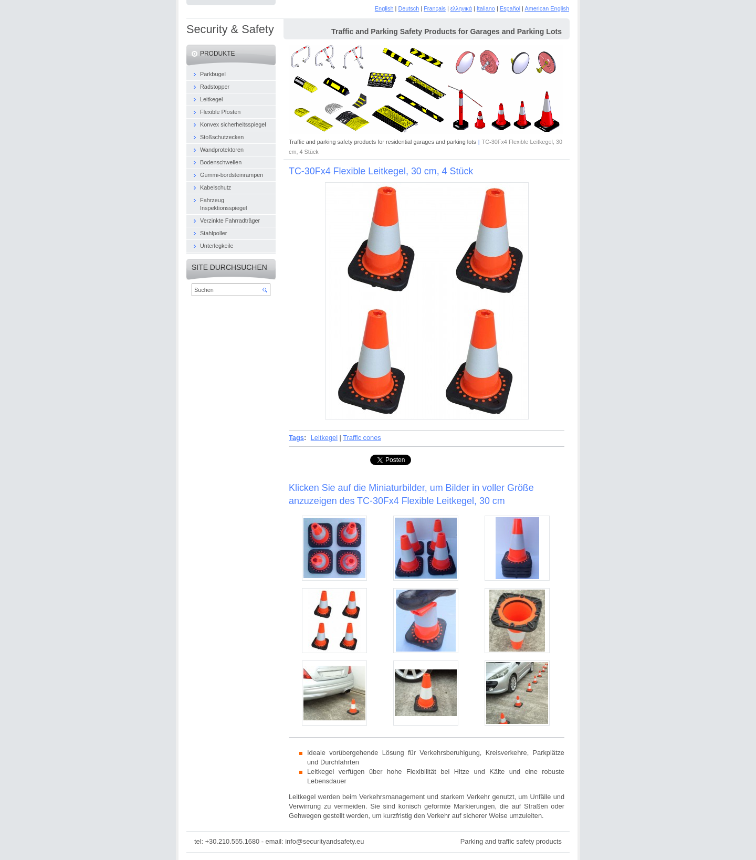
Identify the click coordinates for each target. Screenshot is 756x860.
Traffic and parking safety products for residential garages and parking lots (382, 142)
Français (435, 8)
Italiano (486, 8)
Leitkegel (324, 438)
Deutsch (408, 8)
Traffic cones (362, 438)
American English (546, 8)
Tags (296, 438)
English (384, 8)
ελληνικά (461, 8)
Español (510, 8)
